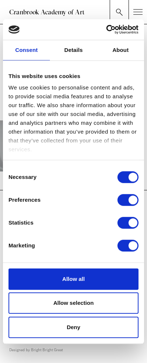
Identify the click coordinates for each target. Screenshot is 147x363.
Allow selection (73, 303)
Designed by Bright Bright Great (36, 350)
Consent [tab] (26, 50)
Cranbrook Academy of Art (47, 12)
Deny (74, 327)
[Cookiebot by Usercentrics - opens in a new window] (106, 29)
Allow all (73, 279)
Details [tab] (73, 50)
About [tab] (120, 50)
